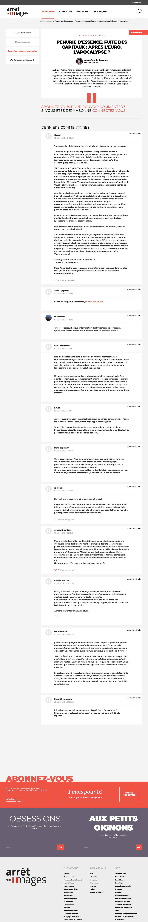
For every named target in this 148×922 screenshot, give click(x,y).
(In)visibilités (68, 901)
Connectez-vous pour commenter (22, 51)
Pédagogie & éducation (72, 917)
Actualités (65, 11)
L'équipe (118, 892)
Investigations (69, 886)
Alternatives (68, 895)
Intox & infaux (69, 883)
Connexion (136, 2)
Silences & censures (71, 913)
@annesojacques (91, 63)
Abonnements (120, 874)
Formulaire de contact (123, 901)
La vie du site (120, 877)
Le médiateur (120, 880)
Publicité (67, 907)
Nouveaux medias (70, 898)
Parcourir (48, 11)
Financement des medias (73, 920)
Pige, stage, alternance (123, 907)
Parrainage (119, 883)
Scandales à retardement (73, 880)
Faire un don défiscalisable (124, 917)
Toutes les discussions (123, 904)
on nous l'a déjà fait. (94, 302)
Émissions (82, 11)
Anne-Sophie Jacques (96, 60)
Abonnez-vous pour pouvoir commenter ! (83, 107)
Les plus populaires (96, 892)
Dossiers (92, 886)
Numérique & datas (70, 889)
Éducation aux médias (123, 886)
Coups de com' (69, 877)
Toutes (91, 874)
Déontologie (68, 892)
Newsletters (119, 920)
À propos (118, 889)
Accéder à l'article (22, 33)
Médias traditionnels (71, 910)
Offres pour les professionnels (126, 913)
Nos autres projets (121, 895)
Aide (117, 910)
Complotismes (69, 904)
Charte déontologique (123, 898)
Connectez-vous (108, 111)
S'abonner (136, 32)
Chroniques (100, 11)
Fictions (66, 874)
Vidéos (91, 889)
